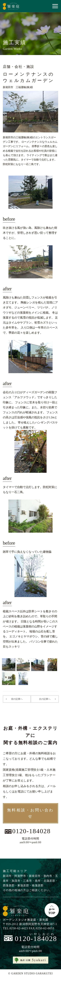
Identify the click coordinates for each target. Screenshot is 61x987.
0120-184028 (31, 831)
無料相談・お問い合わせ (30, 813)
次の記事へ (44, 699)
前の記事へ (17, 699)
